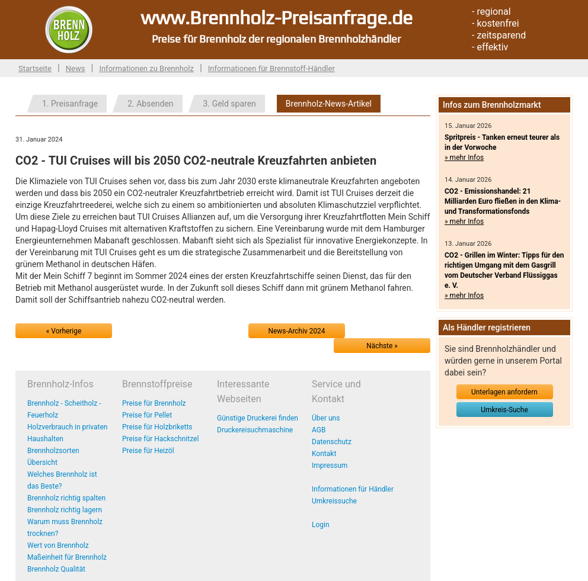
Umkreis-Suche (504, 410)
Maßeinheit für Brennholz (67, 557)
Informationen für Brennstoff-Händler (271, 68)
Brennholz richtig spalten (66, 498)
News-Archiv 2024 (297, 331)
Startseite (35, 68)
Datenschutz (331, 442)
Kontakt (324, 454)
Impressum (329, 465)
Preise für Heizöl (148, 451)
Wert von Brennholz (58, 545)
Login (321, 525)
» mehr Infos (464, 157)
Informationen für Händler (353, 489)
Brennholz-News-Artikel (329, 103)
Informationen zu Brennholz (146, 68)
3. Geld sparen (229, 103)
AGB (318, 430)
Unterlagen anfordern (504, 392)
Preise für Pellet (147, 415)
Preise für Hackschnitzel (160, 439)
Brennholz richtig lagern (64, 510)
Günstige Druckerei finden (257, 418)
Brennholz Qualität (56, 569)
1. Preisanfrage (70, 103)
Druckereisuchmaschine (255, 430)
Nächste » (382, 346)
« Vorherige (63, 331)
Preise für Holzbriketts (157, 427)
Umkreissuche (334, 501)
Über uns (326, 418)
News (75, 68)
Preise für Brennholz (154, 403)
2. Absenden (150, 103)
